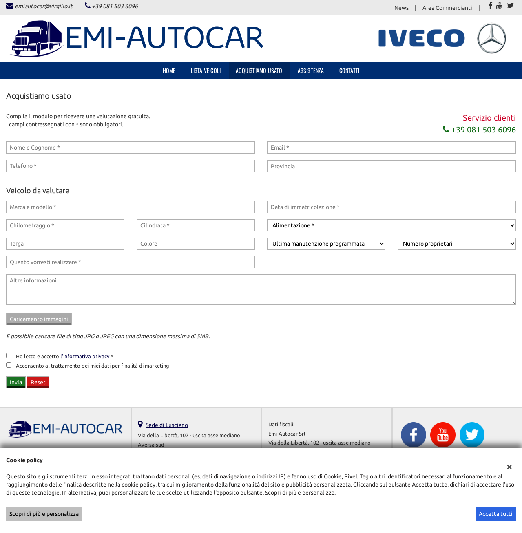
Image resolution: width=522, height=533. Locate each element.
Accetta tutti (496, 514)
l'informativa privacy (84, 356)
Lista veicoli (206, 70)
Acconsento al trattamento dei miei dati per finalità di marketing (92, 366)
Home (169, 70)
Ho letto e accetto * (64, 356)
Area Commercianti (447, 7)
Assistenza (311, 70)
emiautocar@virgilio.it (44, 6)
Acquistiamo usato (259, 70)
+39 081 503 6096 (115, 6)
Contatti (349, 70)
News (401, 7)
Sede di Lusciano (167, 425)
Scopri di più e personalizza (44, 514)
